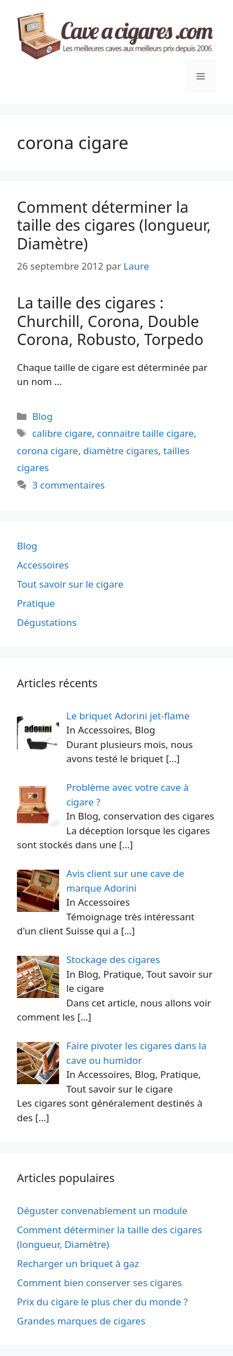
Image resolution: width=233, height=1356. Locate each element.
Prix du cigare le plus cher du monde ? (102, 1301)
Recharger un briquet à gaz (78, 1263)
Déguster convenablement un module (102, 1210)
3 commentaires (68, 484)
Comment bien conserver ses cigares (99, 1282)
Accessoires (43, 564)
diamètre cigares (121, 450)
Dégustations (47, 622)
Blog (42, 416)
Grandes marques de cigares (81, 1320)
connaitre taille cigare (145, 433)
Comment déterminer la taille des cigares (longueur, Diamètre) (114, 225)
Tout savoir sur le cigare (70, 584)
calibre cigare (62, 433)
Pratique (36, 603)
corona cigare (47, 450)
